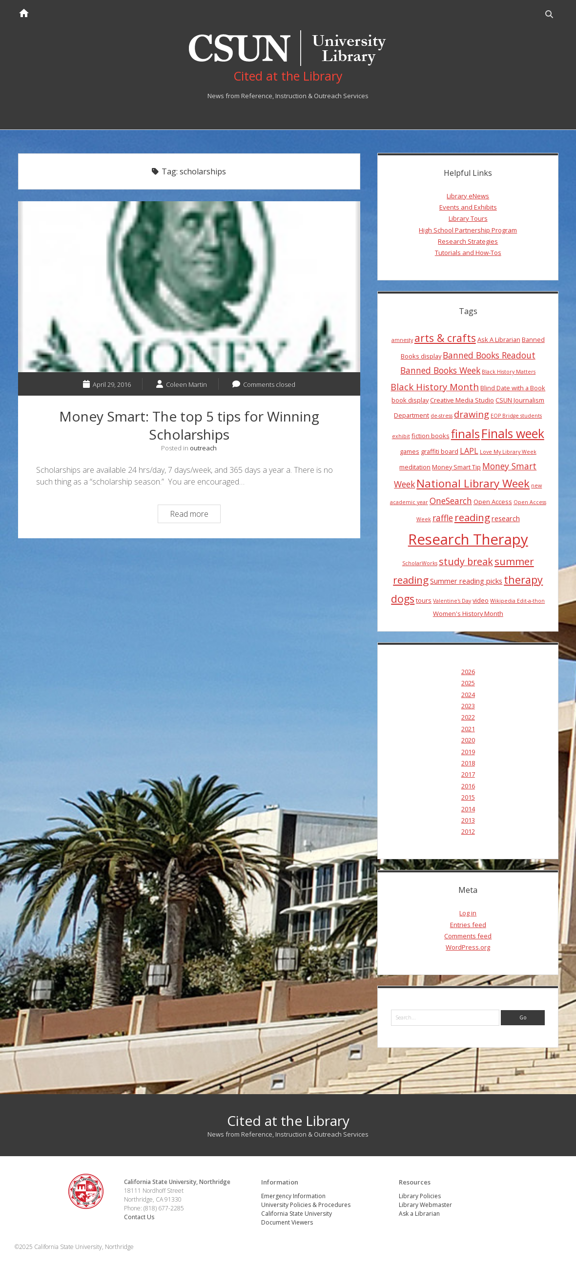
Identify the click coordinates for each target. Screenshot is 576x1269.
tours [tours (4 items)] (424, 600)
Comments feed (468, 935)
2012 (468, 831)
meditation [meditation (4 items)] (415, 467)
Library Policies (420, 1196)
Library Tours (468, 218)
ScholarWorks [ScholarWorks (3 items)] (419, 563)
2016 (468, 786)
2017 (468, 774)
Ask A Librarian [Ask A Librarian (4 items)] (498, 339)
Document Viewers (287, 1222)
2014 (468, 808)
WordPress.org (468, 947)
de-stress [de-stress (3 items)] (442, 415)
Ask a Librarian (419, 1213)
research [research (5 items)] (506, 518)
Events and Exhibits (468, 207)
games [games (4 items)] (409, 451)
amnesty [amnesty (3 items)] (402, 340)
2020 (468, 740)
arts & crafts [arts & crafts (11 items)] (445, 338)
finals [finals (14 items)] (465, 434)
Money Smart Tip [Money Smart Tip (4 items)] (456, 467)
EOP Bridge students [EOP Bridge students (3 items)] (516, 415)
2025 (468, 682)
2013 (468, 820)
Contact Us (139, 1217)
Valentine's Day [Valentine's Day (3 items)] (452, 600)
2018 (468, 763)
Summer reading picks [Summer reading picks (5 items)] (466, 581)
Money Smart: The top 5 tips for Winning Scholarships (189, 286)
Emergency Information (293, 1196)
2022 (468, 717)
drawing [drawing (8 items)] (471, 414)
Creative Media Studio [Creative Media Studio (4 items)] (462, 400)
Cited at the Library (288, 1120)
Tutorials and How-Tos (468, 252)
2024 (468, 694)
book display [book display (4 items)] (410, 400)
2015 (468, 797)
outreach (203, 448)
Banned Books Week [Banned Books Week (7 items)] (440, 370)
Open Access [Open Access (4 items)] (492, 501)
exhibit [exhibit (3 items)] (401, 436)
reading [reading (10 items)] (472, 517)
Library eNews (468, 195)
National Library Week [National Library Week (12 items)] (473, 483)
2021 (468, 728)
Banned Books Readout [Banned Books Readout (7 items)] (489, 355)
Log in (467, 913)
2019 (468, 751)
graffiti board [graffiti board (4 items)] (439, 451)
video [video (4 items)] (481, 600)
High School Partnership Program (468, 230)
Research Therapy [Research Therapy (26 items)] (468, 539)
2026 (468, 671)
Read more (195, 515)
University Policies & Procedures (305, 1205)
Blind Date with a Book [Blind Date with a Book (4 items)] (512, 387)
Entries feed (468, 924)
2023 (468, 705)
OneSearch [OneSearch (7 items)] (451, 501)
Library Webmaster (425, 1205)
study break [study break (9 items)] (466, 561)
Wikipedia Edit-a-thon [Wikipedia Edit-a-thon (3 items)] (517, 600)
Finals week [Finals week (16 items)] (512, 433)
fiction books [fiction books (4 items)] (430, 435)
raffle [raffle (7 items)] (442, 518)
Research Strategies (468, 241)
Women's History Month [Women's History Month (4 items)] (468, 613)
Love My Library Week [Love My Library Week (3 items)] (508, 451)
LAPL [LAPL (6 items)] (469, 450)
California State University (296, 1213)
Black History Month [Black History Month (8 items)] (435, 387)
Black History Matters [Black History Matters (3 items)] (508, 371)
